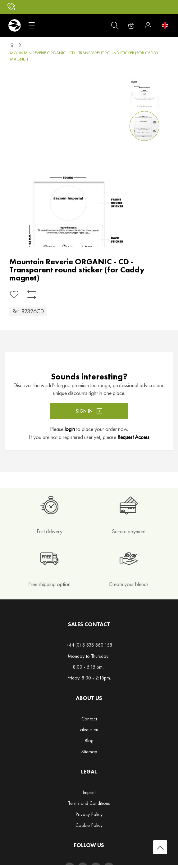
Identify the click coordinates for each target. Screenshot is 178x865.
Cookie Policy (89, 825)
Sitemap (89, 751)
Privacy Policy (89, 814)
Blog (89, 740)
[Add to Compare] (32, 294)
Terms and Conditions (89, 803)
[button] (146, 92)
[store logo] (14, 25)
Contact (89, 718)
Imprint (89, 792)
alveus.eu (89, 729)
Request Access (133, 437)
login (70, 428)
